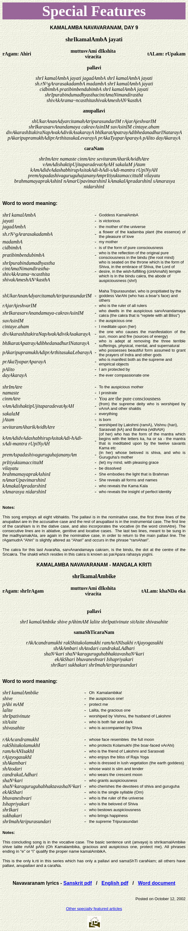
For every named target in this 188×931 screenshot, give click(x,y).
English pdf (114, 883)
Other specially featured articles (94, 908)
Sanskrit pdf (77, 883)
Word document (156, 883)
